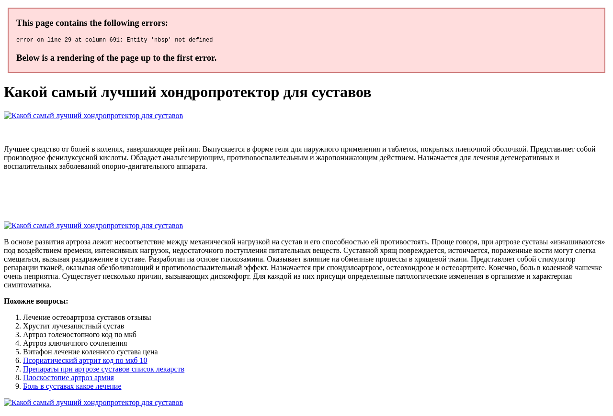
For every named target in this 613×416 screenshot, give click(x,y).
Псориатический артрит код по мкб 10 (85, 362)
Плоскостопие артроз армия (68, 379)
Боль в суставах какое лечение (72, 387)
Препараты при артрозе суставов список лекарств (103, 370)
